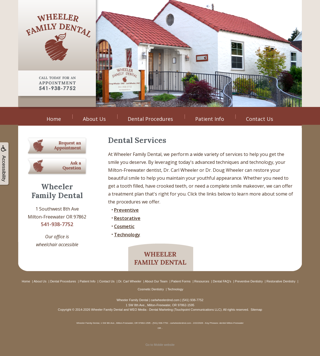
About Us (94, 118)
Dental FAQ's (222, 281)
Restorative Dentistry (280, 281)
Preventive (126, 210)
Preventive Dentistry (249, 281)
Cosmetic (124, 226)
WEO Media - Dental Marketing (151, 309)
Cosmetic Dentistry (151, 289)
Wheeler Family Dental (107, 309)
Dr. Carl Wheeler (129, 281)
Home (54, 118)
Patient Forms (180, 281)
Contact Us (259, 118)
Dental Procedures (150, 118)
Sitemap (256, 309)
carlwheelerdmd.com (165, 300)
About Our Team (156, 281)
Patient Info (209, 118)
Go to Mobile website (160, 344)
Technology (127, 234)
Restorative (127, 218)
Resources (201, 281)
